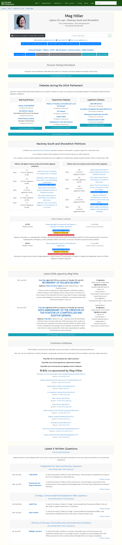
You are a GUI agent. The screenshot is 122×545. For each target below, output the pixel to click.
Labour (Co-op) (18, 8)
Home (4, 8)
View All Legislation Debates (96, 125)
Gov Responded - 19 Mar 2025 (61, 249)
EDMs (52, 50)
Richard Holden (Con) (64, 419)
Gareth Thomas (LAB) (64, 382)
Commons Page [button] (19, 54)
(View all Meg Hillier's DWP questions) (61, 469)
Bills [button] (36, 3)
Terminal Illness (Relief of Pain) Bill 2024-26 (61, 386)
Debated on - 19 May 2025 (61, 252)
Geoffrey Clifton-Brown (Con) (64, 431)
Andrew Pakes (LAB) (64, 394)
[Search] (106, 3)
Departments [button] (46, 3)
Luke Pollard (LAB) (64, 437)
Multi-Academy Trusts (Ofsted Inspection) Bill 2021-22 (61, 410)
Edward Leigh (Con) (64, 388)
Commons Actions (74, 50)
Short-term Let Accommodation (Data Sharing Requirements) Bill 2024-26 (61, 374)
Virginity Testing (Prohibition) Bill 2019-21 (61, 416)
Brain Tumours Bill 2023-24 (61, 398)
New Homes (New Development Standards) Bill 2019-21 (61, 429)
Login (92, 3)
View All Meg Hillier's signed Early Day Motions (61, 335)
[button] (26, 105)
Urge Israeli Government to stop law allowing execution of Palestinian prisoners (47, 190)
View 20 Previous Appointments (90, 44)
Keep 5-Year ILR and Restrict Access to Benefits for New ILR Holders (99, 187)
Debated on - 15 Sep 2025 (61, 233)
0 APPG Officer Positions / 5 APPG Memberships (63, 44)
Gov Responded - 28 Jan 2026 (99, 204)
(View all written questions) (61, 452)
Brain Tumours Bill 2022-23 (61, 404)
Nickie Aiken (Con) (64, 425)
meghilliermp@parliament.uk (45, 40)
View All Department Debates (61, 127)
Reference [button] (57, 3)
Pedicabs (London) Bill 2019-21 (61, 422)
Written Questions (88, 50)
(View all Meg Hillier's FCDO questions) (61, 499)
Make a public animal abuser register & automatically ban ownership (99, 209)
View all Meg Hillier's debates (61, 134)
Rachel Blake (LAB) (64, 376)
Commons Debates (34, 50)
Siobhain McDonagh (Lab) (64, 400)
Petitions (46, 50)
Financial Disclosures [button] (89, 54)
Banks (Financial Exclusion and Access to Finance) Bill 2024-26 (61, 380)
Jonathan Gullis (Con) (64, 413)
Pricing (79, 3)
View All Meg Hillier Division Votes (61, 76)
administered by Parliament (42, 150)
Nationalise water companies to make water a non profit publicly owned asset (46, 180)
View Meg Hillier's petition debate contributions (61, 235)
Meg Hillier (29, 8)
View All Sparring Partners (26, 128)
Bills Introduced (61, 50)
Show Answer (105, 479)
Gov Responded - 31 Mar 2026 (47, 184)
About (86, 3)
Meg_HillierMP (62, 40)
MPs (9, 8)
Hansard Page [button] (30, 54)
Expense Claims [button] (102, 54)
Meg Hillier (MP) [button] (42, 54)
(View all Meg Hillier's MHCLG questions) (61, 526)
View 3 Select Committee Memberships (34, 44)
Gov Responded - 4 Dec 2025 (99, 192)
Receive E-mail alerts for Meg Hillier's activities (27, 35)
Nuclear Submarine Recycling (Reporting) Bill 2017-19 (61, 435)
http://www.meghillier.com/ (79, 40)
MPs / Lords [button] (69, 3)
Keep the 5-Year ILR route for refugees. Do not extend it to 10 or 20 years (47, 205)
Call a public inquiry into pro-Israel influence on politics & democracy (47, 197)
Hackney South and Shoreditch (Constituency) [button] (65, 54)
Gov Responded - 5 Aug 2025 (61, 230)
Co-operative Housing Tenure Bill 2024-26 (61, 392)
